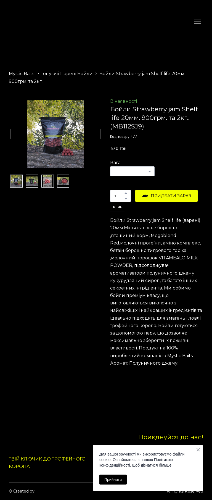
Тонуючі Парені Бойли (67, 73)
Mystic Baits (21, 73)
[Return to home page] (22, 22)
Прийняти (113, 479)
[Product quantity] (119, 195)
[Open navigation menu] (197, 21)
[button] (125, 193)
